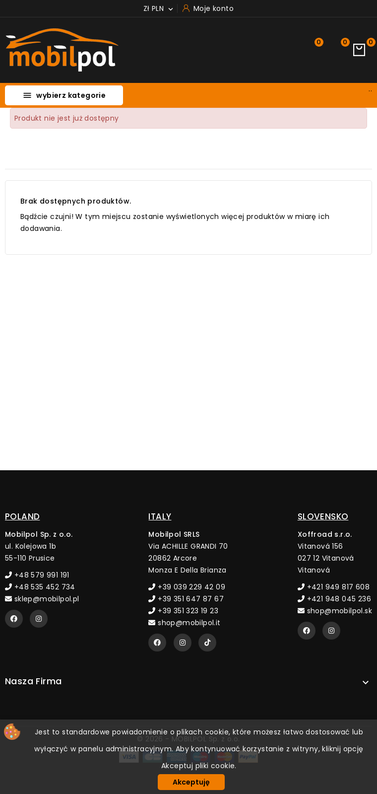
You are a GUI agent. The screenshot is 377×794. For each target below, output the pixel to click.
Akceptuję (191, 782)
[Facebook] (14, 619)
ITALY (159, 516)
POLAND (22, 516)
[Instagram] (39, 619)
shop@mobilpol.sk (335, 611)
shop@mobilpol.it (184, 623)
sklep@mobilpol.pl (42, 599)
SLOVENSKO (323, 516)
